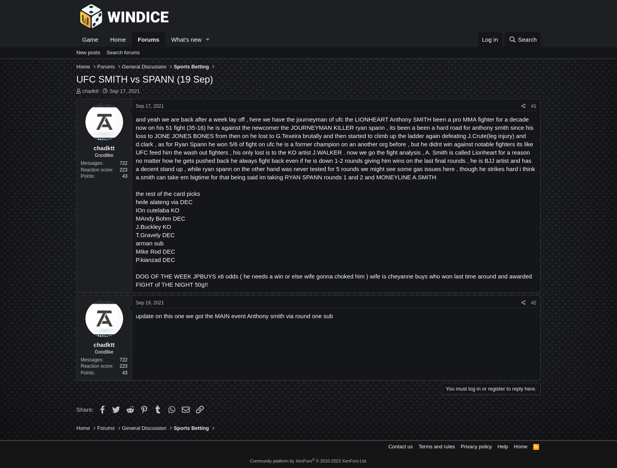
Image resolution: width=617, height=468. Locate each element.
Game (90, 39)
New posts (88, 52)
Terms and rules (437, 447)
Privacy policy (476, 447)
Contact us (400, 447)
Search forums (123, 52)
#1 (533, 106)
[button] (207, 39)
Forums (148, 39)
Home (118, 39)
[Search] (523, 39)
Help (503, 447)
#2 (533, 303)
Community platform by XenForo (308, 461)
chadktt (90, 91)
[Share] (523, 106)
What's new (186, 39)
